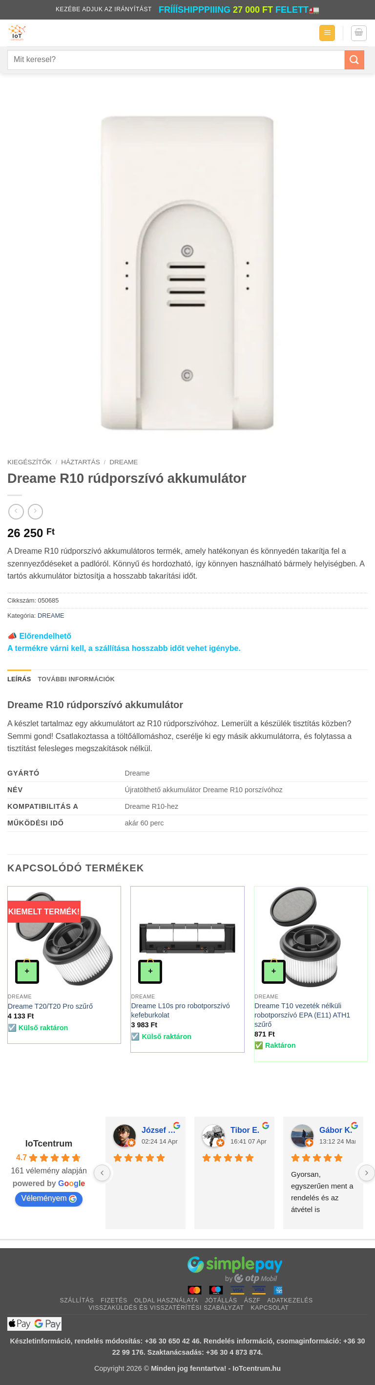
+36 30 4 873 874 (233, 1352)
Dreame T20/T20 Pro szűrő (50, 1006)
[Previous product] (35, 511)
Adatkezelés (290, 1300)
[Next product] (15, 511)
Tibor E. (244, 1130)
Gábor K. (336, 1130)
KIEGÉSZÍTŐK (29, 462)
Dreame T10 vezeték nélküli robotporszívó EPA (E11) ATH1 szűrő (302, 1015)
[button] (327, 33)
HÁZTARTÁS (80, 462)
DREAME (123, 462)
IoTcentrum (49, 1143)
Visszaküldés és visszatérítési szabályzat (166, 1307)
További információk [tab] (76, 679)
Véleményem (48, 1198)
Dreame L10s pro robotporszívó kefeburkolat (180, 1010)
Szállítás (77, 1300)
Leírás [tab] (19, 679)
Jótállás (221, 1300)
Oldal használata (166, 1300)
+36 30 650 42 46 (172, 1341)
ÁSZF (252, 1300)
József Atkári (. (160, 1130)
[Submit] (354, 59)
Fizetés (114, 1300)
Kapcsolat (269, 1307)
